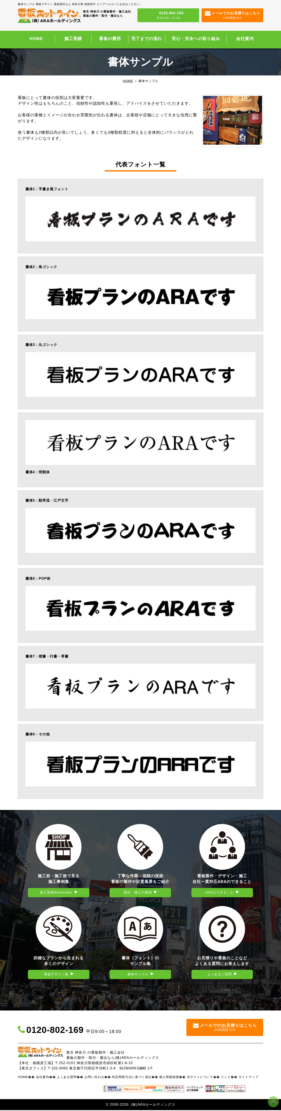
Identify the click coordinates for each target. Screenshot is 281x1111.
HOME (36, 38)
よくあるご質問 (220, 975)
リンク (226, 1078)
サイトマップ (248, 1078)
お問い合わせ (94, 1078)
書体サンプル (138, 975)
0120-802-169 (168, 15)
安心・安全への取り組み (196, 38)
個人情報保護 (169, 1078)
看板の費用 (110, 38)
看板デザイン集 (56, 975)
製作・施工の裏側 (138, 893)
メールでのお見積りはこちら (232, 15)
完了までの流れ (146, 38)
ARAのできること (219, 893)
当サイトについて (200, 1078)
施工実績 (73, 38)
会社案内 (245, 38)
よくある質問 (67, 1078)
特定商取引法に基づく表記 (131, 1078)
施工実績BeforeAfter (56, 893)
